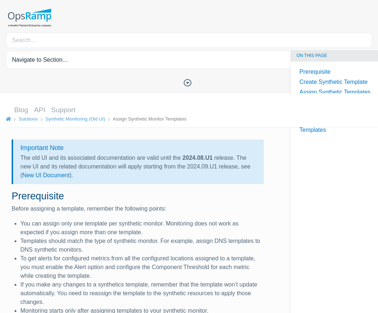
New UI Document (45, 175)
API (39, 110)
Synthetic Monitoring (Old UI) (75, 119)
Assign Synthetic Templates (334, 92)
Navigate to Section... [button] (39, 60)
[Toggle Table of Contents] (189, 82)
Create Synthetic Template (333, 82)
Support (63, 110)
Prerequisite (314, 72)
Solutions (28, 119)
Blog (21, 110)
